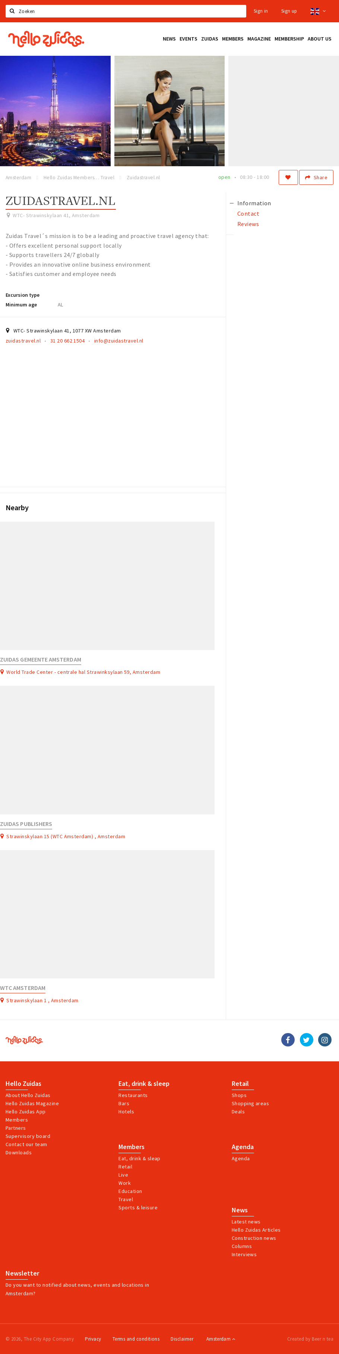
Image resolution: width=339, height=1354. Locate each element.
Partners (16, 1128)
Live (123, 1174)
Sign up (289, 11)
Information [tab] (254, 203)
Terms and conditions (136, 1339)
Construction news (254, 1238)
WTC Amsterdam (22, 987)
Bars (123, 1103)
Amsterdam (220, 1339)
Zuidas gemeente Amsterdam (40, 659)
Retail (240, 1083)
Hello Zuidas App (26, 1111)
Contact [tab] (248, 213)
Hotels (126, 1111)
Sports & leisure (138, 1207)
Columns (242, 1246)
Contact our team (26, 1144)
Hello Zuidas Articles (256, 1229)
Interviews (244, 1254)
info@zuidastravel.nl (118, 340)
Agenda (243, 1147)
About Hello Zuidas (28, 1095)
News (240, 1210)
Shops (239, 1095)
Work (124, 1183)
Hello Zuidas (23, 1083)
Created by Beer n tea (310, 1339)
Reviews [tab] (248, 224)
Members (17, 1119)
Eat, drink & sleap (139, 1158)
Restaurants (133, 1095)
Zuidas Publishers (26, 823)
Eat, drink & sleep (144, 1083)
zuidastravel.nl (23, 340)
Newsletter (22, 1273)
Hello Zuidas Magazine (32, 1103)
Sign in (261, 11)
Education (130, 1191)
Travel (125, 1199)
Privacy (93, 1339)
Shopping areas (250, 1103)
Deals (238, 1111)
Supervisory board (28, 1136)
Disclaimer (182, 1339)
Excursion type (22, 295)
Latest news (246, 1221)
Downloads (19, 1152)
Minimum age (21, 304)
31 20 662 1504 (67, 340)
